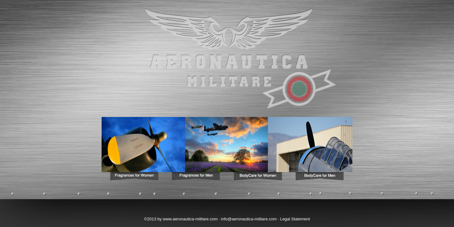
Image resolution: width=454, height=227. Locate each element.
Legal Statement (295, 219)
